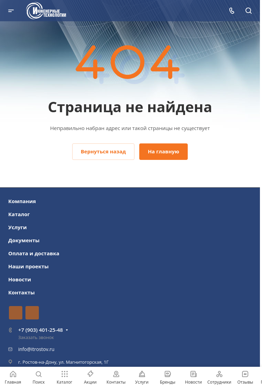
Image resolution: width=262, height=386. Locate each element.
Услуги (17, 227)
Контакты (21, 292)
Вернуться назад (103, 151)
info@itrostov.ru (36, 349)
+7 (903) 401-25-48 (40, 329)
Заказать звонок (36, 337)
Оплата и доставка (33, 253)
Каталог (19, 214)
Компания (22, 201)
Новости (19, 279)
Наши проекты (28, 266)
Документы (24, 240)
